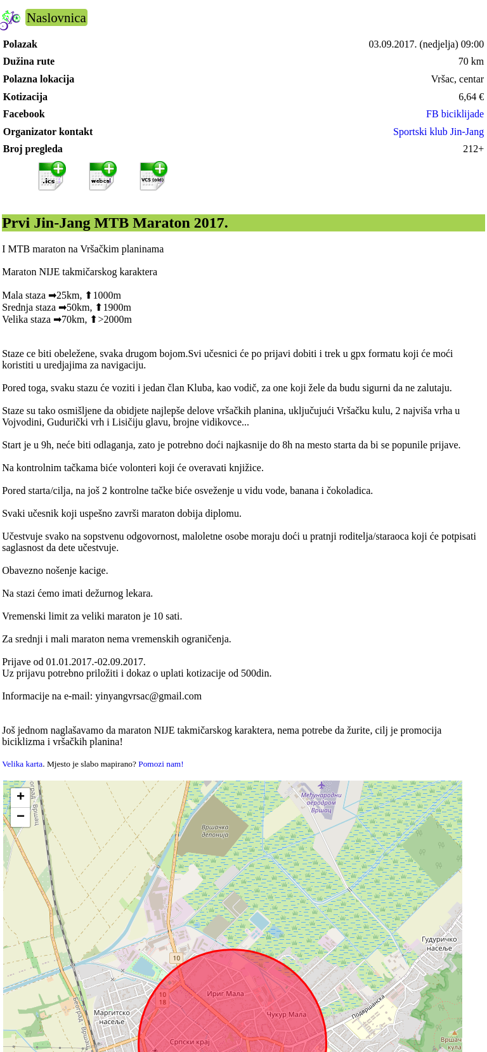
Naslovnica (56, 17)
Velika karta (22, 764)
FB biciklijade (455, 113)
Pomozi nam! (160, 764)
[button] (20, 798)
